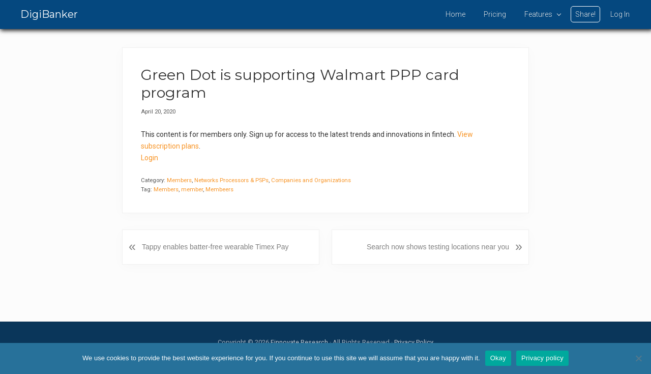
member (192, 189)
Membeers (219, 189)
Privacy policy (542, 358)
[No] (638, 358)
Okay (498, 358)
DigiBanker (49, 14)
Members (179, 180)
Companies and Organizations (311, 180)
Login (149, 158)
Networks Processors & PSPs (231, 180)
